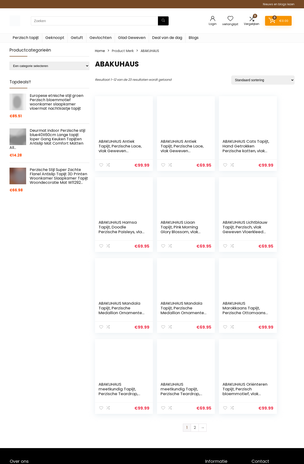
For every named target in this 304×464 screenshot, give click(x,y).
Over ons (212, 414)
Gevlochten (101, 37)
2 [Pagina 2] (195, 346)
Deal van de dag (167, 37)
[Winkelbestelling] (262, 80)
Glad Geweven (132, 37)
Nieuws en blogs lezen (278, 4)
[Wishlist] (230, 19)
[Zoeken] (163, 20)
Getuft (77, 37)
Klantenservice (217, 407)
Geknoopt (54, 37)
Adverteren (214, 447)
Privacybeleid (216, 441)
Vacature (213, 427)
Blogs (194, 37)
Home (100, 50)
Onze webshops (218, 421)
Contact (212, 401)
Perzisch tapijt (26, 37)
